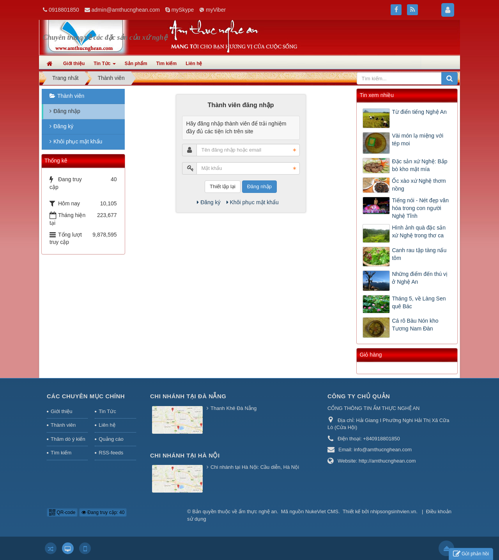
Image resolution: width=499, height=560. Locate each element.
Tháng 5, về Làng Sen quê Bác (419, 302)
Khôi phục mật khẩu (252, 202)
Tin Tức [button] (104, 66)
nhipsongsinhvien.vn (393, 511)
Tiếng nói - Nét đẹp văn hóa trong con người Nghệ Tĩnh (420, 208)
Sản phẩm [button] (136, 63)
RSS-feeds (111, 453)
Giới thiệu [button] (74, 63)
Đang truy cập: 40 (102, 512)
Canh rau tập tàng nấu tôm (419, 254)
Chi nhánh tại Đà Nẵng (188, 396)
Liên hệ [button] (194, 63)
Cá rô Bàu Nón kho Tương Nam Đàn (415, 325)
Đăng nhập (259, 186)
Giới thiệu (61, 411)
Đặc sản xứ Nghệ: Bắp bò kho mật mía (419, 165)
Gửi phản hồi (471, 554)
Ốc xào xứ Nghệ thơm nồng (419, 185)
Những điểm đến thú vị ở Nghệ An (420, 278)
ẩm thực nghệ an (258, 511)
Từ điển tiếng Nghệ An (419, 112)
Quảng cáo (111, 439)
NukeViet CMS (321, 511)
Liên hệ (107, 425)
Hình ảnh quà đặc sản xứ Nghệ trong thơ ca (419, 231)
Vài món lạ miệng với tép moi (417, 139)
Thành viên (70, 96)
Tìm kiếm (61, 453)
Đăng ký (208, 202)
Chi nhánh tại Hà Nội (185, 455)
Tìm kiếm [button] (166, 63)
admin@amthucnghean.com (126, 10)
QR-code (62, 512)
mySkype (183, 10)
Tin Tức (107, 411)
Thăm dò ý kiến (68, 439)
